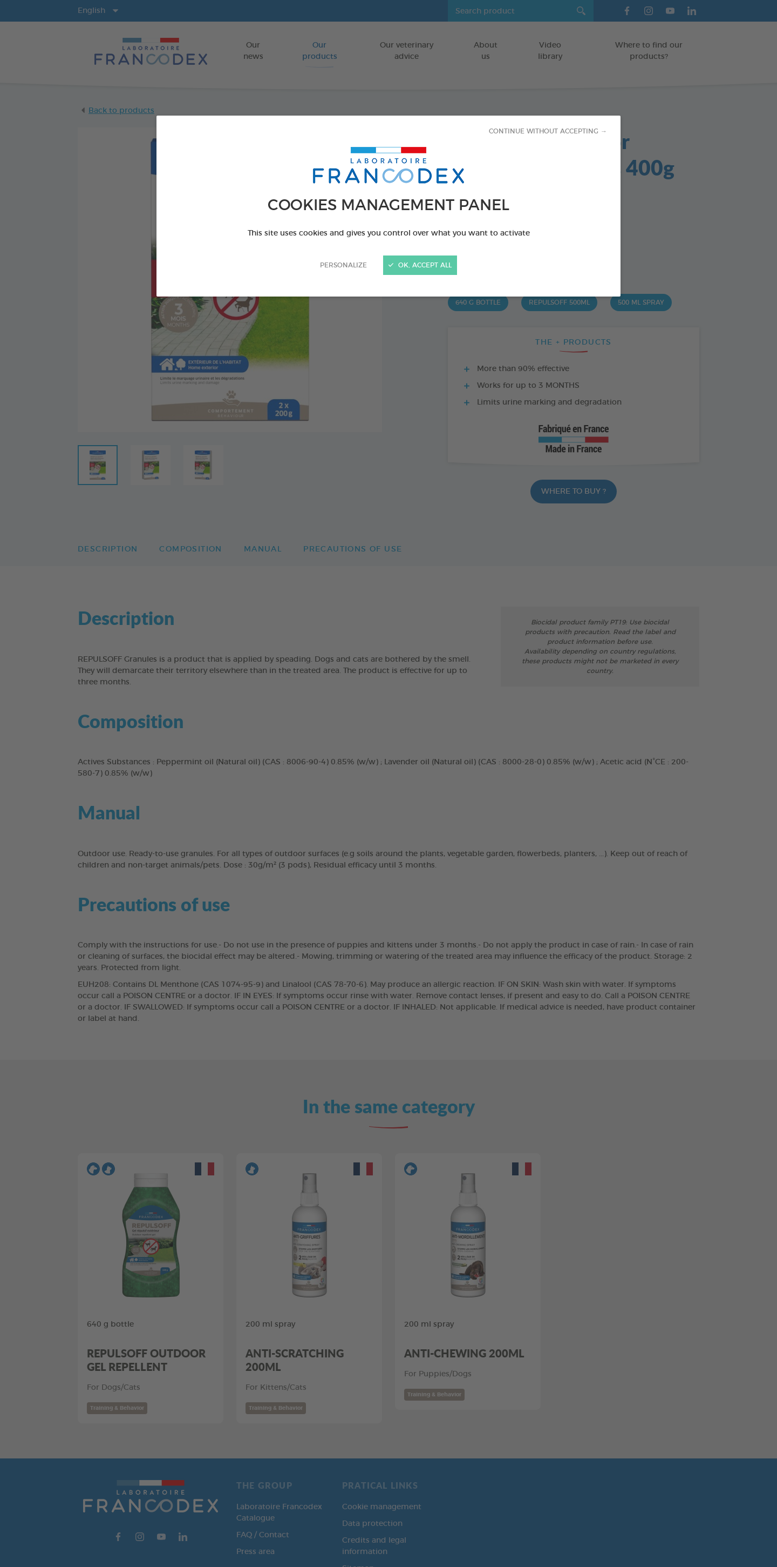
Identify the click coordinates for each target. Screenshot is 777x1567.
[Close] (388, 783)
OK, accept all (420, 265)
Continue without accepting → (548, 131)
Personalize (343, 265)
